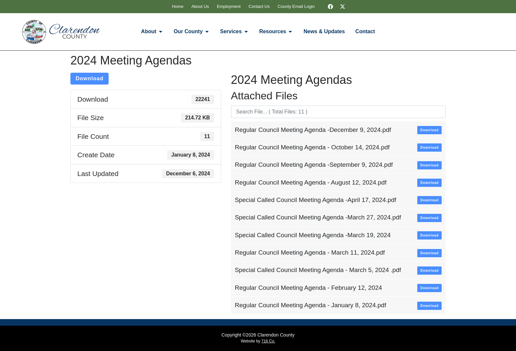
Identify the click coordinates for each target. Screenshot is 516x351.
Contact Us (259, 6)
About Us (200, 6)
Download (89, 78)
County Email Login (296, 6)
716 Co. (268, 341)
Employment (229, 6)
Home (178, 6)
